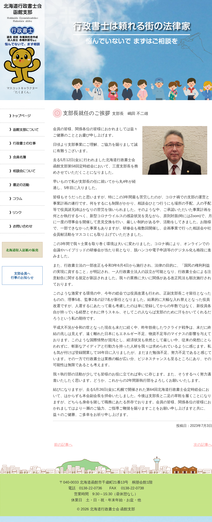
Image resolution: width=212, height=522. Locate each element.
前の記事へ (62, 445)
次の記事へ (202, 445)
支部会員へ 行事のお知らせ (22, 276)
